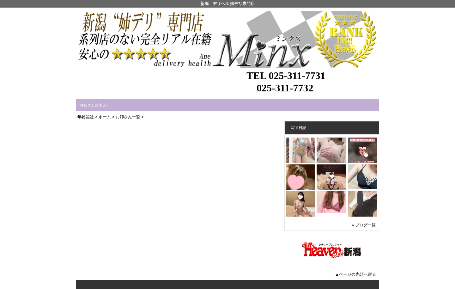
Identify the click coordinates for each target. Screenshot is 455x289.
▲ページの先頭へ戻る (355, 274)
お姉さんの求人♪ (94, 105)
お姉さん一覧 (128, 116)
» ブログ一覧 (364, 225)
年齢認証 (85, 116)
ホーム (105, 116)
